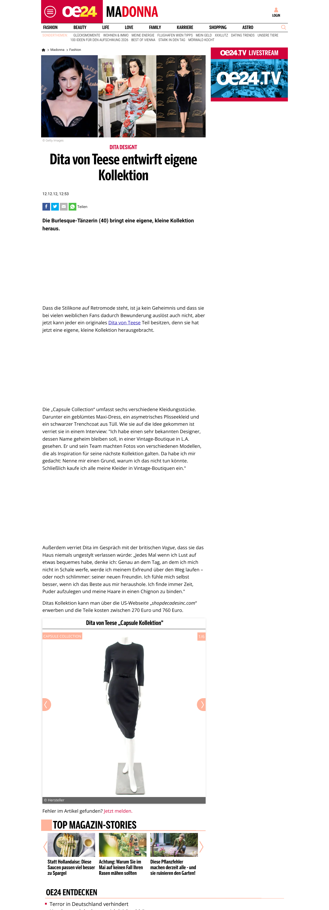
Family (155, 27)
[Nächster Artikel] (197, 846)
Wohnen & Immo (116, 35)
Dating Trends (242, 35)
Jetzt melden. (118, 811)
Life (105, 27)
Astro (247, 27)
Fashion (50, 27)
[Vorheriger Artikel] (49, 846)
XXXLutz (221, 35)
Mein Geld (204, 35)
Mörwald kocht (201, 40)
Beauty (80, 27)
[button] (49, 11)
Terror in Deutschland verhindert (87, 903)
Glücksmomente (87, 35)
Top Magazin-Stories (94, 826)
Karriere (185, 27)
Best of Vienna (143, 40)
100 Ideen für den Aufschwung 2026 (99, 40)
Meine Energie (143, 35)
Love (129, 27)
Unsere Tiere (268, 35)
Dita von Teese (124, 322)
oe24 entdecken (71, 893)
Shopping (217, 27)
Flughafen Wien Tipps (175, 35)
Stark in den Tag (171, 40)
